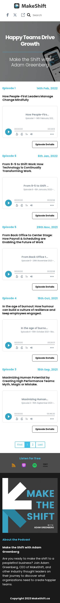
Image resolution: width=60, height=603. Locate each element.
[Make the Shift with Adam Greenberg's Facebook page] (8, 15)
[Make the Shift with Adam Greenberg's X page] (13, 15)
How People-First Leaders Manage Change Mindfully (27, 98)
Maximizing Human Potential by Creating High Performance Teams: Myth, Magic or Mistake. (28, 380)
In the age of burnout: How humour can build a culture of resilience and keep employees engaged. (28, 309)
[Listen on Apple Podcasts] (24, 465)
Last (40, 444)
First (20, 444)
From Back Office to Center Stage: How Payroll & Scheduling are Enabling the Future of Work (27, 238)
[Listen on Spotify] (34, 465)
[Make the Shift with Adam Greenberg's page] (21, 15)
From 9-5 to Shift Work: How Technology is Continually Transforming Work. (22, 167)
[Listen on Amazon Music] (45, 465)
